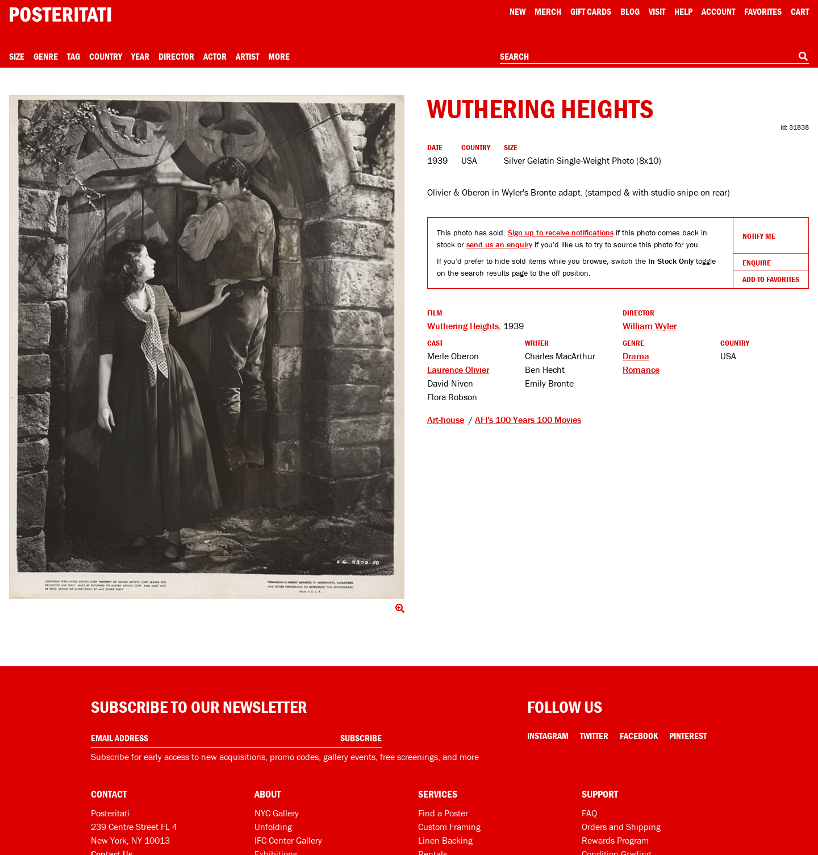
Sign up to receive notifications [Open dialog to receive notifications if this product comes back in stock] (561, 232)
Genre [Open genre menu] (46, 56)
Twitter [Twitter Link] (594, 735)
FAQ (589, 813)
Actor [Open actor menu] (215, 56)
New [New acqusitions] (517, 11)
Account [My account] (718, 11)
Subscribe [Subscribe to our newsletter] (361, 738)
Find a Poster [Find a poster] (443, 813)
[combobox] (654, 57)
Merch (548, 11)
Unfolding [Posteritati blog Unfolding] (273, 826)
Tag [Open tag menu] (73, 56)
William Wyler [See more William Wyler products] (650, 325)
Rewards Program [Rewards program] (615, 840)
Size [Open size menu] (16, 56)
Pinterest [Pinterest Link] (688, 735)
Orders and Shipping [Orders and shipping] (621, 826)
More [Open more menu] (279, 56)
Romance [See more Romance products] (641, 369)
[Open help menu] (683, 11)
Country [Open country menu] (105, 56)
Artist (247, 56)
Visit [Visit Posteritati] (657, 11)
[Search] (803, 56)
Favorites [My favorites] (763, 11)
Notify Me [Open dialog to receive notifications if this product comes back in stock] (758, 236)
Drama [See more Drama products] (636, 356)
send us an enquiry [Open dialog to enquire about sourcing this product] (499, 244)
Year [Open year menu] (140, 56)
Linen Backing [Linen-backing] (445, 840)
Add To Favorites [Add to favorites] (770, 279)
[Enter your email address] (236, 738)
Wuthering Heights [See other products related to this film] (463, 325)
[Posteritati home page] (60, 14)
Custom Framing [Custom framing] (449, 826)
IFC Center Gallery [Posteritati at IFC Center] (288, 840)
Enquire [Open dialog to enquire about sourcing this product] (756, 263)
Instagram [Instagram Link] (548, 735)
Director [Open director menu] (176, 56)
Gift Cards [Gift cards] (590, 11)
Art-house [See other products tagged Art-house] (445, 419)
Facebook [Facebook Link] (639, 735)
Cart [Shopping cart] (800, 11)
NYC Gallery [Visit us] (276, 813)
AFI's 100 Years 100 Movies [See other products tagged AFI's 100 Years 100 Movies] (528, 419)
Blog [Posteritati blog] (630, 11)
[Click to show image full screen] (206, 347)
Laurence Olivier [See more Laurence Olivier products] (458, 369)
